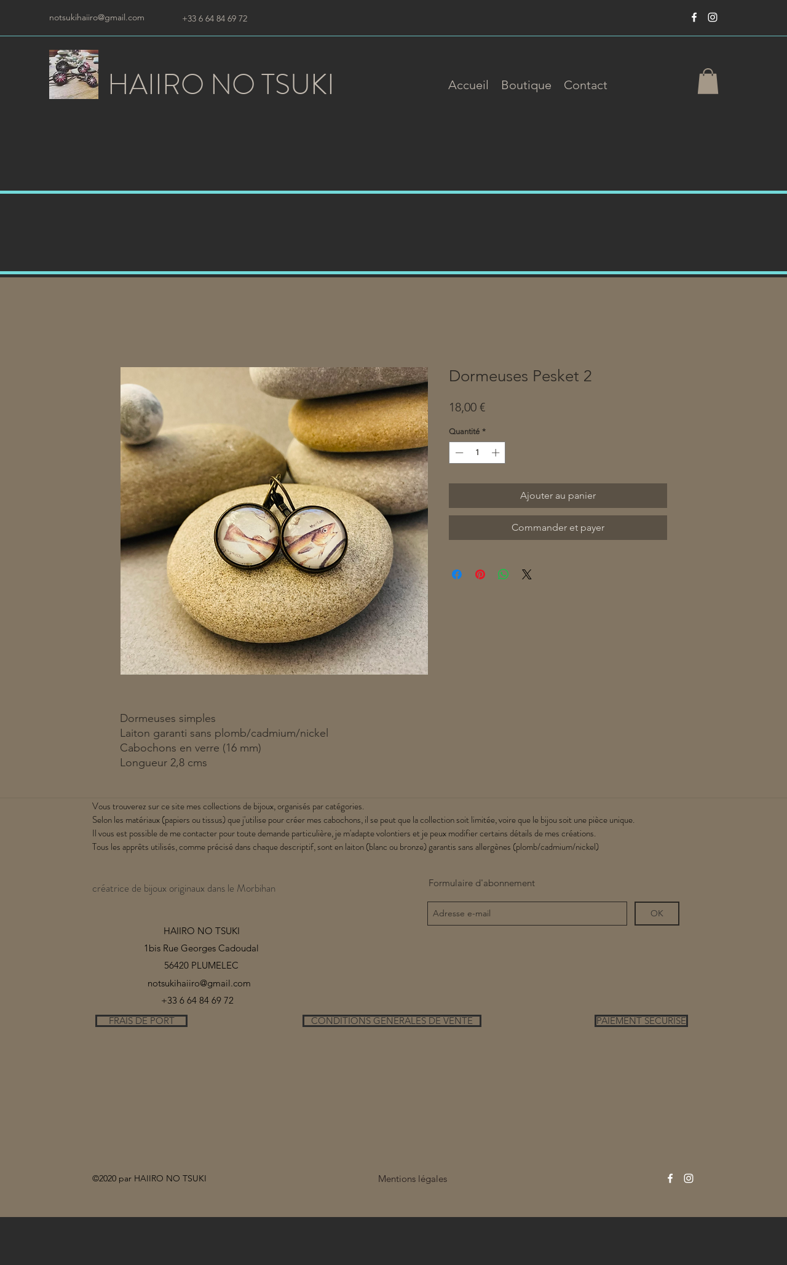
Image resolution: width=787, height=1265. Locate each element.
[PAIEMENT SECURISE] (641, 1021)
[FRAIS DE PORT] (141, 1021)
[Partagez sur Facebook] (456, 574)
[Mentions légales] (412, 1178)
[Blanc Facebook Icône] (694, 17)
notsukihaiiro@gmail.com (96, 17)
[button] (526, 85)
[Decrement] (458, 452)
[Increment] (496, 452)
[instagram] (712, 17)
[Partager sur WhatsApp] (503, 574)
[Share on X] (527, 574)
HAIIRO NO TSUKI (221, 85)
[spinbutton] (477, 452)
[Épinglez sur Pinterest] (480, 574)
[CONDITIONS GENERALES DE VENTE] (392, 1021)
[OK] (657, 914)
